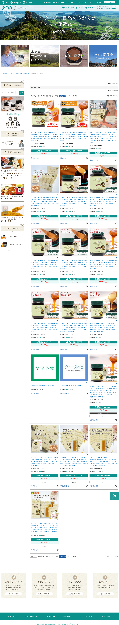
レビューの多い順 (72, 96)
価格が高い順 (49, 96)
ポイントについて (86, 616)
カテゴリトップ (14, 73)
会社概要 (89, 7)
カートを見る (109, 2)
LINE (5, 3)
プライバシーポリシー (75, 624)
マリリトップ (4, 73)
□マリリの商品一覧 (24, 73)
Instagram (15, 3)
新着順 (56, 96)
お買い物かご (106, 616)
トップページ (12, 616)
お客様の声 (51, 616)
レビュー (79, 7)
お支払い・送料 (68, 7)
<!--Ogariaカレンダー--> (12, 286)
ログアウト (98, 2)
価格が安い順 (41, 96)
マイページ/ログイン (86, 2)
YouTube (27, 3)
